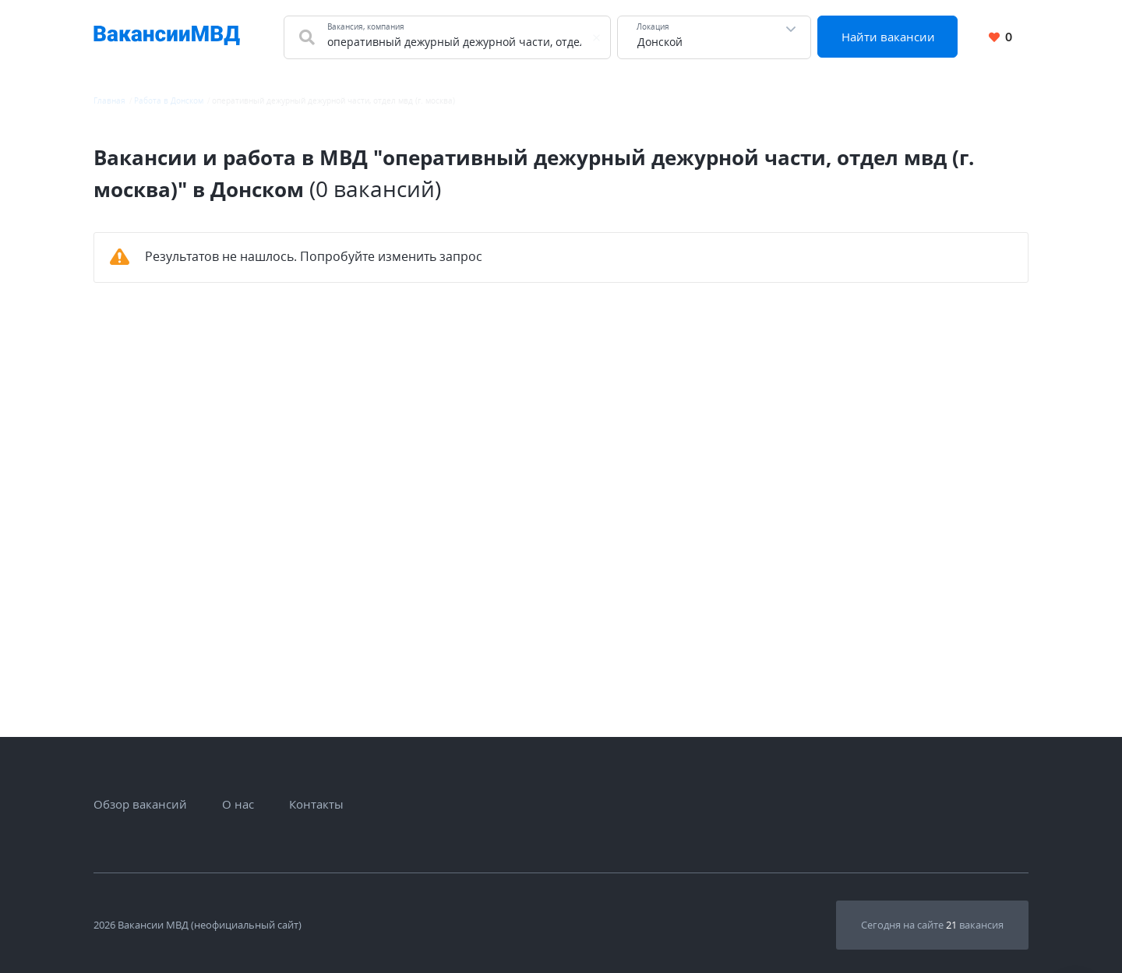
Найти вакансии (888, 36)
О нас (238, 804)
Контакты (316, 804)
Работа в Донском (168, 100)
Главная (109, 100)
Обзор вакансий (140, 804)
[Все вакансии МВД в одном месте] (167, 38)
